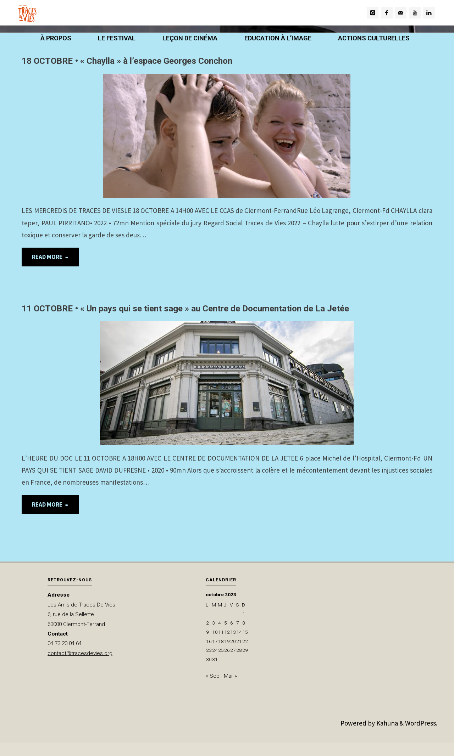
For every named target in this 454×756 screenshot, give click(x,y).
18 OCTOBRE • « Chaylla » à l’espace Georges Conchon (127, 61)
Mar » (230, 676)
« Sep (213, 676)
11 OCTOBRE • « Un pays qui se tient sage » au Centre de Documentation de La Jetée (185, 308)
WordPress (420, 723)
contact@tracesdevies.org (80, 653)
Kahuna (386, 723)
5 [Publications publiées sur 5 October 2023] (225, 623)
